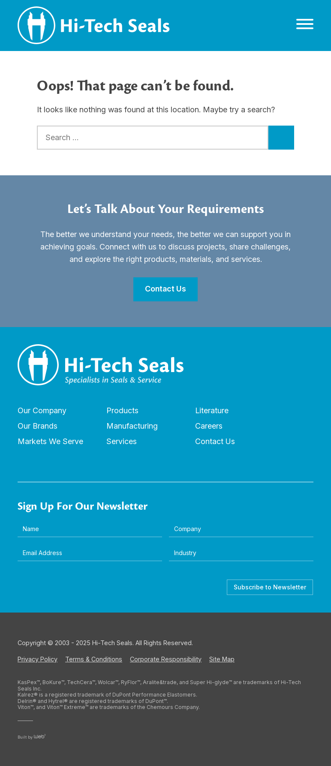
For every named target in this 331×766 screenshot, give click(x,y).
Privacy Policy (37, 659)
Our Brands (37, 425)
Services (121, 441)
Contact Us (215, 441)
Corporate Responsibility (166, 659)
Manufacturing (132, 425)
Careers (209, 425)
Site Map (222, 659)
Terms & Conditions (93, 659)
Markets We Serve (50, 441)
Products (122, 410)
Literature (212, 410)
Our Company (42, 410)
